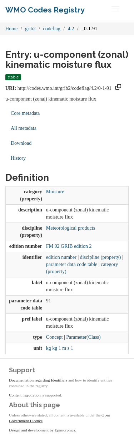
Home (11, 28)
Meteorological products (70, 228)
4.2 (71, 28)
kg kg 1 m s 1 (59, 348)
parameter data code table (71, 264)
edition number (61, 257)
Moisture (55, 191)
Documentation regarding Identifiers (38, 380)
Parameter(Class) (83, 337)
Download (21, 143)
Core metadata (25, 113)
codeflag (51, 28)
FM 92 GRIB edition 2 (69, 246)
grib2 (30, 28)
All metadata (23, 128)
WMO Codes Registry (45, 9)
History (18, 158)
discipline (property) (100, 257)
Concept (54, 337)
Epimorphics (65, 430)
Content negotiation (25, 395)
